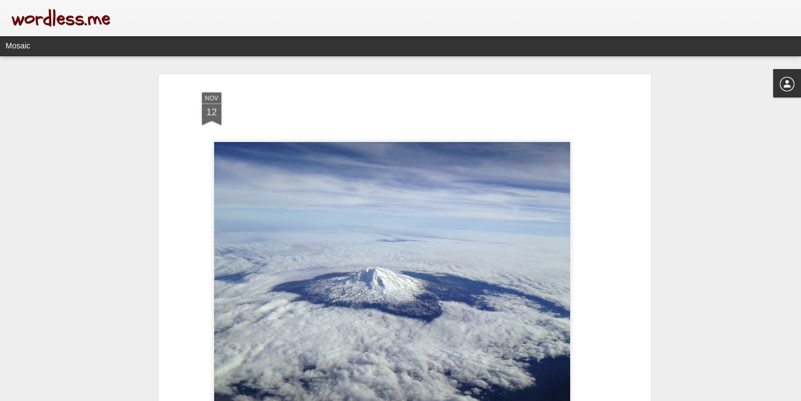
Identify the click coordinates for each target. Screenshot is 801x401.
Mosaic (18, 45)
